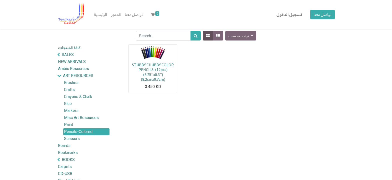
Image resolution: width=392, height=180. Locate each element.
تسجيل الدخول (289, 14)
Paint (68, 124)
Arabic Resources (73, 68)
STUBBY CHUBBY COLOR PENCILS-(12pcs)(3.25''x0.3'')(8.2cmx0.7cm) (153, 72)
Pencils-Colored (78, 131)
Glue (68, 103)
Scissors (72, 138)
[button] (240, 35)
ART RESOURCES (78, 75)
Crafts (69, 89)
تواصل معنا (323, 14)
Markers (71, 110)
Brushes (71, 82)
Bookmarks (68, 152)
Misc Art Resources (81, 117)
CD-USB (65, 173)
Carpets (65, 166)
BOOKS (68, 159)
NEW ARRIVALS (72, 61)
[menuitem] (100, 15)
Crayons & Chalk (78, 96)
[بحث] (195, 35)
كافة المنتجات (69, 47)
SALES (68, 54)
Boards (64, 145)
